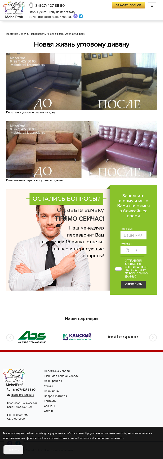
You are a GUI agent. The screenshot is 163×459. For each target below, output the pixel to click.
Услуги (48, 386)
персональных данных (136, 275)
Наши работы (53, 381)
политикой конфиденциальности (102, 438)
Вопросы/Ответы (55, 396)
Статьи (48, 411)
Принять (13, 450)
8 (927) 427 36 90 (50, 6)
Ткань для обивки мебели (61, 376)
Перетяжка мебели (57, 371)
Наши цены (51, 391)
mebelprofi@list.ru (22, 395)
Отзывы (49, 406)
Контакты (50, 401)
